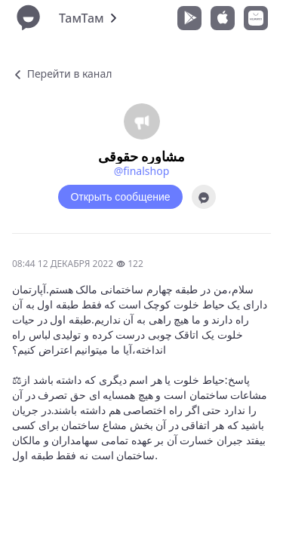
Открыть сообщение (120, 197)
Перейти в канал (62, 73)
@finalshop (142, 171)
